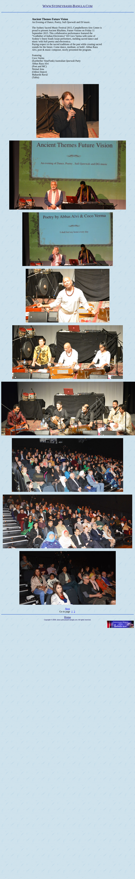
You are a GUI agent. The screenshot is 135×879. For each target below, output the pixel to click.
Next (67, 608)
